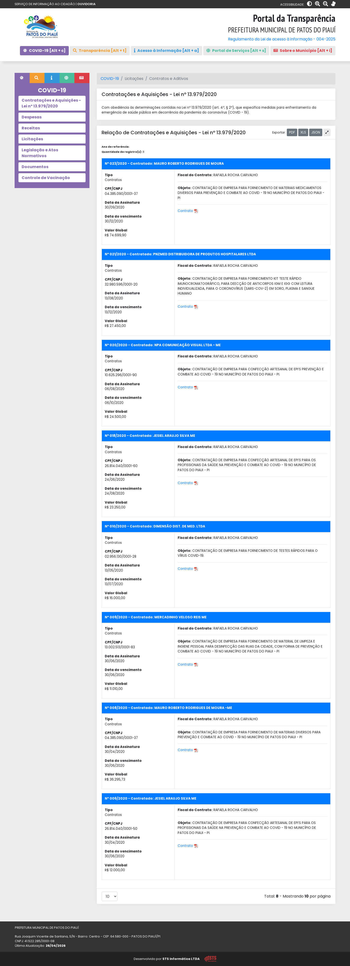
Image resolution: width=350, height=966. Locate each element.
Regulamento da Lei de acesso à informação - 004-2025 (281, 39)
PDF (292, 132)
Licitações (32, 139)
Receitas (31, 128)
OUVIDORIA (86, 4)
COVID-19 (110, 78)
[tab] (22, 78)
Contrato (188, 211)
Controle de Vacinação (46, 178)
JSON (315, 132)
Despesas (32, 117)
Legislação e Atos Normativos (40, 153)
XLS (303, 132)
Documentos (35, 167)
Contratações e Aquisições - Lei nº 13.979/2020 (51, 103)
